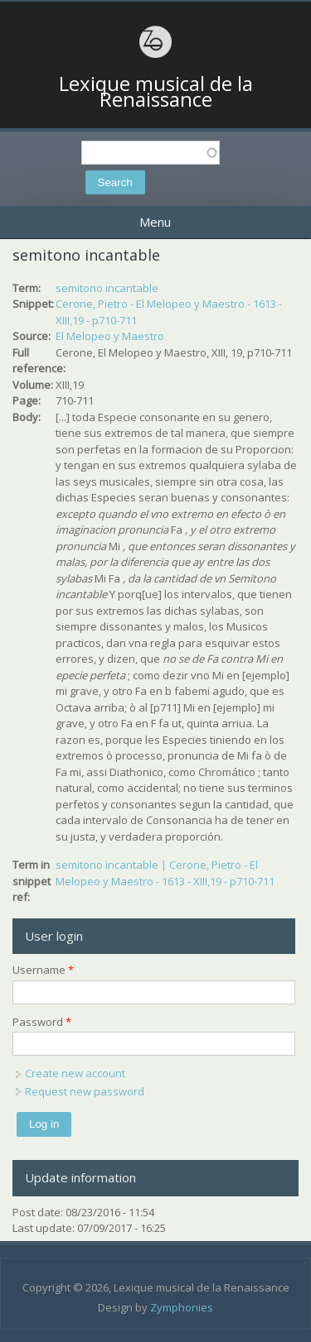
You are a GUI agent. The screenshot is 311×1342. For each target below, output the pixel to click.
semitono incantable (107, 287)
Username (43, 969)
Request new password (84, 1091)
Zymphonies (181, 1307)
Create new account (75, 1073)
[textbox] (150, 153)
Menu (155, 221)
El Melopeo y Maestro (110, 335)
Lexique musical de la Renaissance (156, 91)
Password (41, 1021)
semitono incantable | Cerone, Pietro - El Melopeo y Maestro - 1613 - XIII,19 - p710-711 (165, 873)
